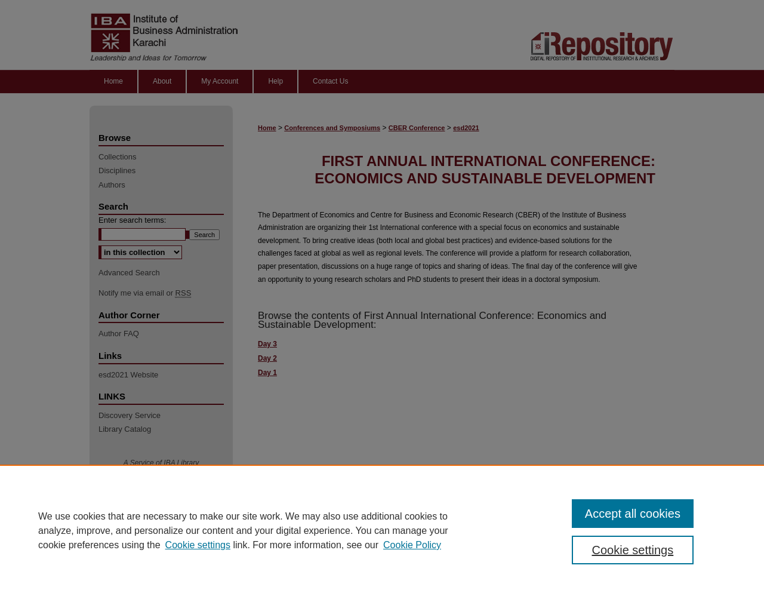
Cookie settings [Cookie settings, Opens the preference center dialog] (633, 550)
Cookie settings (197, 545)
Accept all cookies (632, 513)
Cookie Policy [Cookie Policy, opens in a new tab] (412, 545)
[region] (382, 530)
